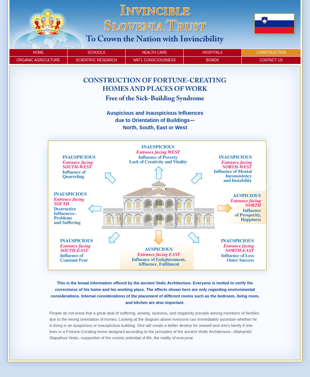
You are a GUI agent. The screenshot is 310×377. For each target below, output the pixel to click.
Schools (96, 52)
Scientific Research (96, 60)
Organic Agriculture (38, 60)
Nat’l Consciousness (154, 60)
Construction (271, 52)
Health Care (154, 52)
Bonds (212, 60)
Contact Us (271, 60)
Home (38, 52)
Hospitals (213, 52)
